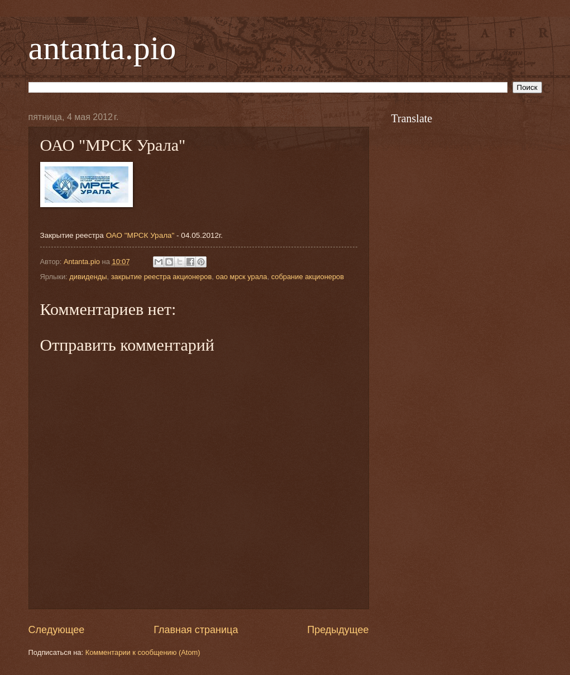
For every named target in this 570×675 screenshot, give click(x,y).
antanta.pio (102, 48)
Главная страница (196, 629)
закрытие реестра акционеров (161, 276)
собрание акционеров (307, 276)
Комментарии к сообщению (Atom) (142, 652)
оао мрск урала (241, 276)
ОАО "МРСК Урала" (140, 235)
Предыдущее (337, 629)
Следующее (56, 629)
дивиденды (88, 276)
